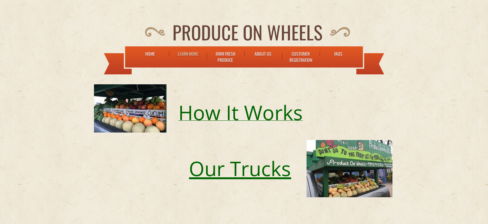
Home (150, 53)
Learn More (188, 53)
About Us (263, 53)
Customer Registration (300, 56)
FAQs (338, 53)
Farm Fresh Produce (225, 56)
